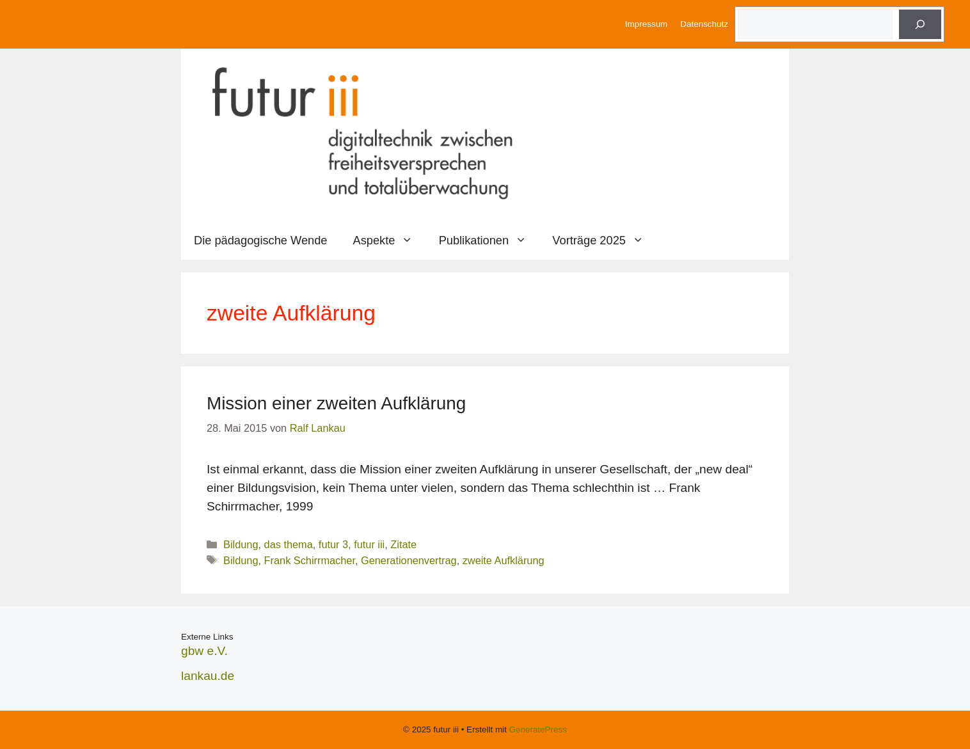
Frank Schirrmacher (309, 560)
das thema (288, 544)
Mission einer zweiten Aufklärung (336, 403)
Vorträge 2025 (604, 240)
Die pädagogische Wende (261, 240)
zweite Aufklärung (504, 560)
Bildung (240, 544)
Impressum (646, 24)
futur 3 (333, 544)
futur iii (369, 544)
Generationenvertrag (409, 560)
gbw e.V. (204, 651)
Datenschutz (704, 24)
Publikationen (489, 240)
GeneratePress (538, 729)
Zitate (403, 544)
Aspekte (389, 240)
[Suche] (920, 24)
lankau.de (207, 675)
